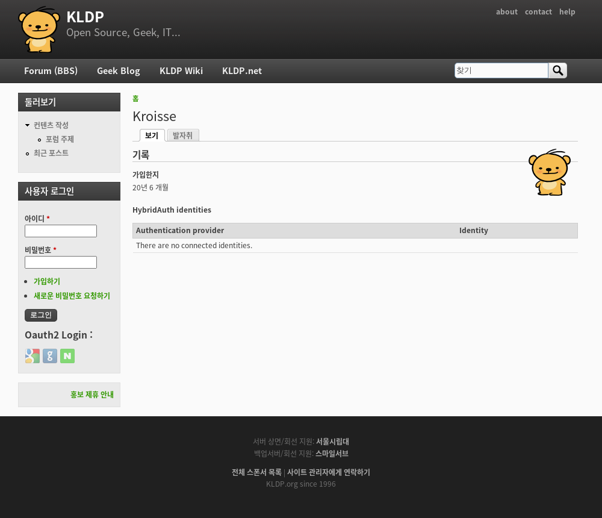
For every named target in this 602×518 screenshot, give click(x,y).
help (567, 11)
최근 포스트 (51, 153)
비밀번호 (41, 250)
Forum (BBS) (51, 70)
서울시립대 (332, 441)
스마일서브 (332, 453)
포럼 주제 (60, 139)
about (507, 11)
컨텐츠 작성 (51, 125)
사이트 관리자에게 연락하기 (328, 472)
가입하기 (47, 281)
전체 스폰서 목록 (257, 472)
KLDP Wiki (181, 70)
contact (538, 11)
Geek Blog (118, 70)
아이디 (37, 218)
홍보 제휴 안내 (92, 394)
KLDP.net (242, 70)
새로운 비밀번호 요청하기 (72, 295)
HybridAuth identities (171, 209)
